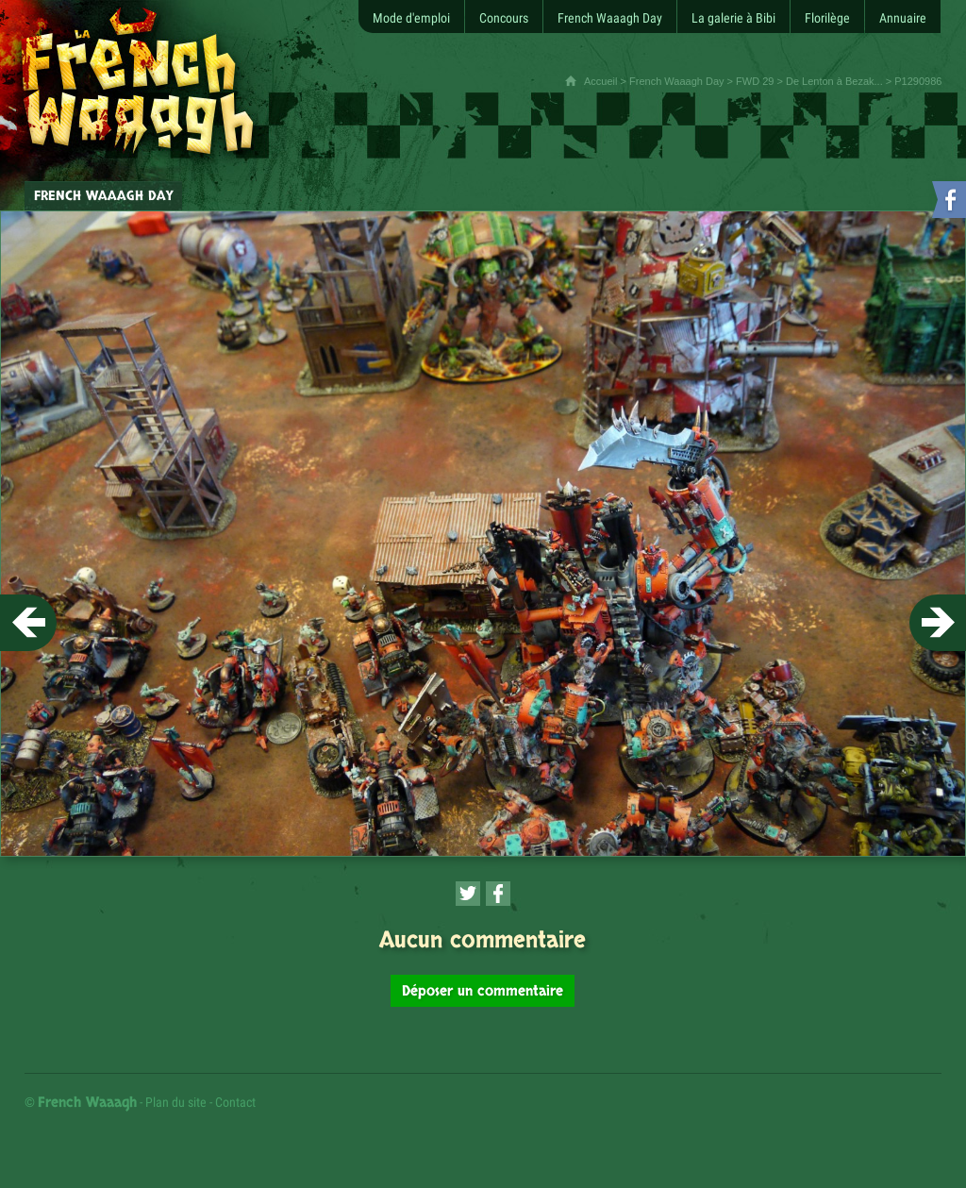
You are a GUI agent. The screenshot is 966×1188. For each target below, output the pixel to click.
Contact (235, 1102)
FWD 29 (755, 81)
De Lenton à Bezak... (834, 81)
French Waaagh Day (676, 81)
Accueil (600, 81)
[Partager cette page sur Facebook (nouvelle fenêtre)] (498, 893)
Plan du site (176, 1102)
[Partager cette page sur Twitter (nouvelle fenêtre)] (468, 893)
